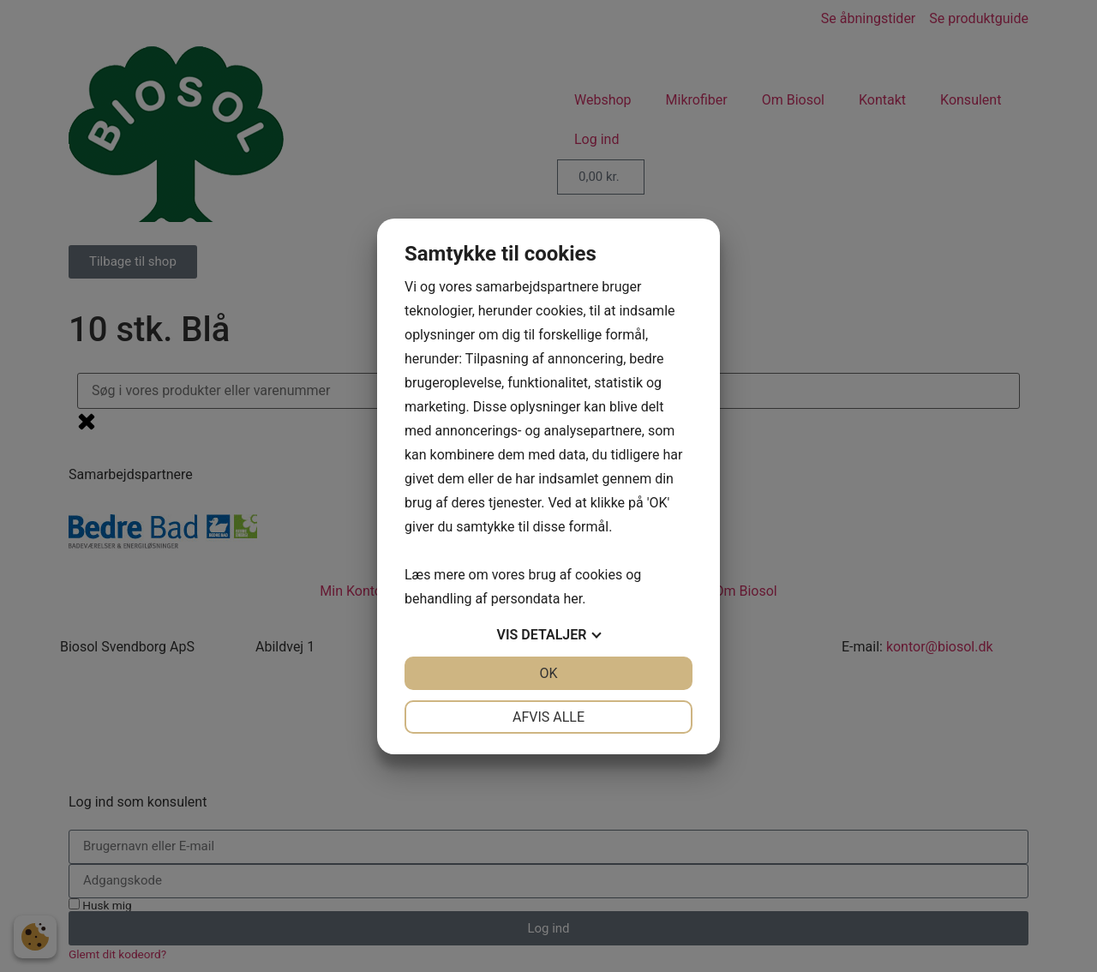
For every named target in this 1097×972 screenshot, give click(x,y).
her (572, 599)
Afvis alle (548, 717)
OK (548, 673)
